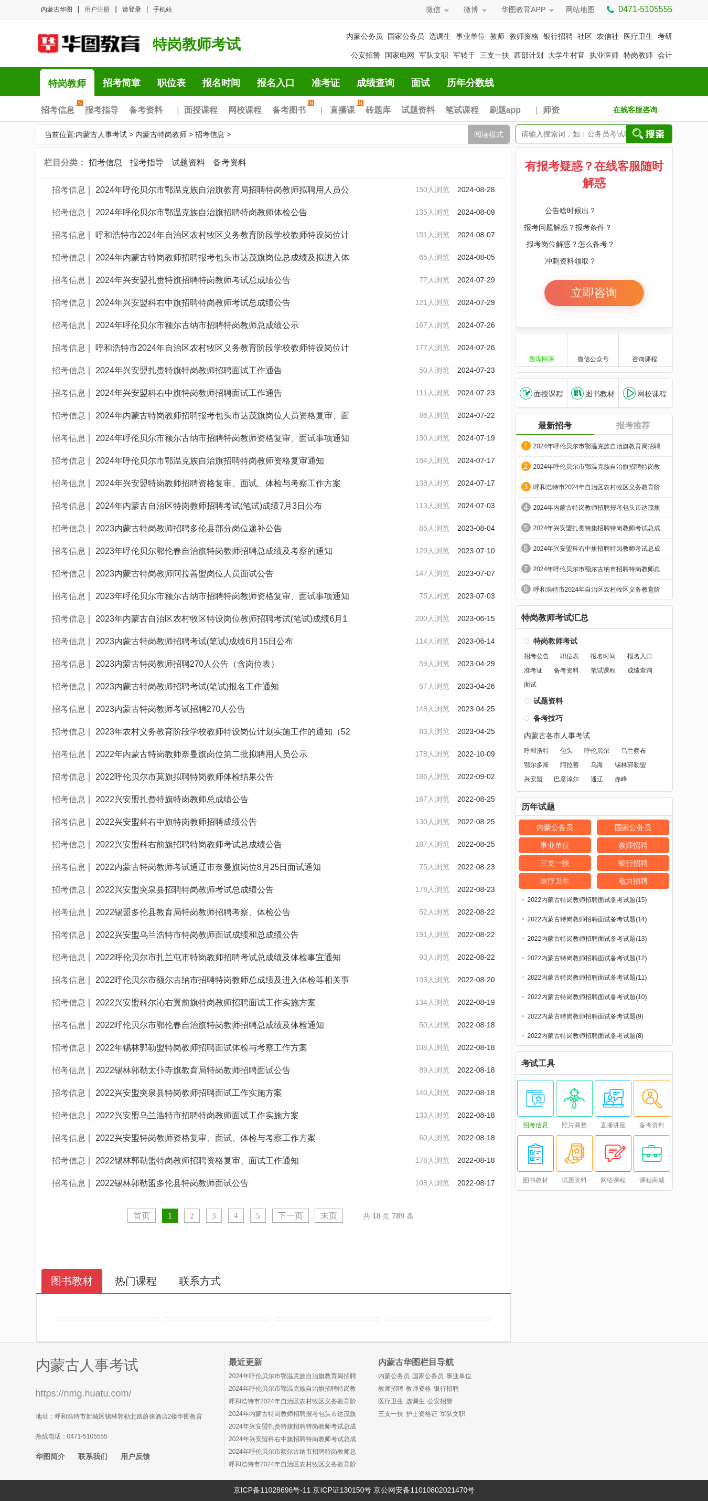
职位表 (171, 83)
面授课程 (201, 110)
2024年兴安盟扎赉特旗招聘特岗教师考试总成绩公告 (193, 280)
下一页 (290, 1215)
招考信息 (60, 110)
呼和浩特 (536, 750)
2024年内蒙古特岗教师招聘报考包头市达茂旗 (597, 507)
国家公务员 (406, 36)
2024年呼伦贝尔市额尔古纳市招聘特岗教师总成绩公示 (197, 325)
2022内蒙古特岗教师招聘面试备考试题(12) (587, 958)
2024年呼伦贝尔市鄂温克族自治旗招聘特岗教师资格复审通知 (209, 460)
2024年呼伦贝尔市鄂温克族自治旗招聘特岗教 (597, 466)
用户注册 (97, 9)
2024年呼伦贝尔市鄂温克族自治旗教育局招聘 (597, 446)
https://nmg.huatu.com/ (84, 1393)
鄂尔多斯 (536, 765)
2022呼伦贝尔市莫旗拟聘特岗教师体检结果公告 (184, 776)
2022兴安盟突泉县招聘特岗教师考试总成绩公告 (184, 889)
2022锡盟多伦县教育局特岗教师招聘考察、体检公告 (193, 912)
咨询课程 (644, 349)
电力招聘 (633, 881)
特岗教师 (638, 55)
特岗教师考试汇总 (554, 618)
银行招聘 (558, 36)
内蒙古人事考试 (101, 134)
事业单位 (470, 36)
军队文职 (433, 55)
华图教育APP (523, 9)
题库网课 (541, 349)
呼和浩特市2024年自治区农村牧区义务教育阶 (597, 487)
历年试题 (538, 807)
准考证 (326, 83)
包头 (566, 750)
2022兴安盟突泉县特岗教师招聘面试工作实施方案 (193, 1092)
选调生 (440, 36)
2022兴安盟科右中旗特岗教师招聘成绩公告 (176, 821)
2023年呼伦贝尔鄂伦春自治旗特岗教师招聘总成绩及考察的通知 (213, 551)
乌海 (597, 765)
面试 (420, 83)
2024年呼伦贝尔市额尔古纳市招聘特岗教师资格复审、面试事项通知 (222, 438)
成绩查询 (375, 83)
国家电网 (399, 55)
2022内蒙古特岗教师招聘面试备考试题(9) (585, 1016)
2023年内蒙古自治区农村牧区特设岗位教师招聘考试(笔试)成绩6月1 (221, 618)
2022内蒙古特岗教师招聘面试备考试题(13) (587, 938)
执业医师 (604, 55)
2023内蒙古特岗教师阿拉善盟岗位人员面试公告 (184, 573)
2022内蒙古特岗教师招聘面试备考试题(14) (587, 919)
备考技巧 (548, 718)
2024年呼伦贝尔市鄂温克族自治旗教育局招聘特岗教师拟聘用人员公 (222, 189)
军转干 (464, 55)
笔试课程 (462, 110)
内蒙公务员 (364, 36)
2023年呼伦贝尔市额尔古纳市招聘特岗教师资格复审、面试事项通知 (222, 596)
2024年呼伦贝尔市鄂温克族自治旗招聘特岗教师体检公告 (201, 212)
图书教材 (593, 393)
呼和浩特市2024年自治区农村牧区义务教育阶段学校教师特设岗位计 (222, 234)
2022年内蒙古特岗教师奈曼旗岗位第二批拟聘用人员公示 (201, 754)
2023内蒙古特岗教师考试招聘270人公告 (170, 709)
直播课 (345, 110)
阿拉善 (569, 765)
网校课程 (245, 110)
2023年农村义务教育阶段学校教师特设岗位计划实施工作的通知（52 (222, 731)
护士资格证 (421, 1414)
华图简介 (50, 1456)
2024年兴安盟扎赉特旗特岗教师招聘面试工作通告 (188, 370)
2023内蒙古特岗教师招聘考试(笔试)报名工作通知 (187, 686)
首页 (141, 1215)
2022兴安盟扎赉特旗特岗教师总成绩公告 (172, 799)
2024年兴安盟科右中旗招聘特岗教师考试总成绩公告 (193, 302)
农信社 (608, 36)
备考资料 (146, 110)
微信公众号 (593, 349)
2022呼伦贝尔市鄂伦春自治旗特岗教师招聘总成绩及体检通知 (209, 1025)
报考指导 (102, 110)
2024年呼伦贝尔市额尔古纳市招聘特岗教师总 (597, 569)
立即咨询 (594, 292)
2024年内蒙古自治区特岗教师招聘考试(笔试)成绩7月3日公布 (208, 505)
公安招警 (365, 55)
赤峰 (621, 779)
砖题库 (378, 110)
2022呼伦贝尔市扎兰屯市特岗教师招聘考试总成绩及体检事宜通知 (218, 957)
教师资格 (524, 36)
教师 (497, 36)
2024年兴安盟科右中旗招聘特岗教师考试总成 (597, 548)
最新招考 (555, 425)
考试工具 (538, 1063)
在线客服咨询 (635, 110)
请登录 (131, 9)
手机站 (162, 9)
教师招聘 (633, 845)
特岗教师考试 (197, 44)
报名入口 (276, 83)
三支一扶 (494, 55)
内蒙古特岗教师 (161, 134)
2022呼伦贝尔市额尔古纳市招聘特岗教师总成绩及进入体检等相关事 (222, 979)
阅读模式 (488, 134)
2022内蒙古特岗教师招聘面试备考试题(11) (587, 977)
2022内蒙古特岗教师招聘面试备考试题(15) (587, 900)
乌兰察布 (633, 750)
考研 (665, 36)
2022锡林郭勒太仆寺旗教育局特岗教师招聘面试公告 (193, 1070)
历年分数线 (470, 83)
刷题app (505, 110)
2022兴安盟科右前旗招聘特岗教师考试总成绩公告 (188, 844)
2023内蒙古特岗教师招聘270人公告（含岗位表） (187, 663)
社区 (584, 36)
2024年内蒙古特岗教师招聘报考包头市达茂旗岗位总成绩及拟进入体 (222, 257)
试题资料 (418, 110)
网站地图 (580, 9)
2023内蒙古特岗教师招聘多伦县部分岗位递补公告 (188, 528)
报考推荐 (633, 425)
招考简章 (122, 83)
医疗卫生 (638, 36)
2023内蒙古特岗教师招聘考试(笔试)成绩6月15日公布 (194, 641)
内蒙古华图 (56, 9)
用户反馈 (135, 1456)
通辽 (597, 779)
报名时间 (221, 83)
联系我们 (93, 1456)
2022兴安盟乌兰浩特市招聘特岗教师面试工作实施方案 (201, 1115)
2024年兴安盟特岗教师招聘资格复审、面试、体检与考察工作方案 (218, 483)
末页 (328, 1215)
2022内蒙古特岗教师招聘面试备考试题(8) (585, 1036)
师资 (551, 110)
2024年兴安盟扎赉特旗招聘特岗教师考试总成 (597, 528)
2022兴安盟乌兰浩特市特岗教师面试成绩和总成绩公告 (197, 934)
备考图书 (291, 110)
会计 (665, 55)
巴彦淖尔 (566, 779)
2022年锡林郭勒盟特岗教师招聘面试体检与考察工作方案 (205, 1047)
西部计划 (528, 55)
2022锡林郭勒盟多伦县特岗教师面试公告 (172, 1183)
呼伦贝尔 (596, 750)
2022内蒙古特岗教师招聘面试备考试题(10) (587, 997)
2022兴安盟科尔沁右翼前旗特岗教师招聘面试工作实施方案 (205, 1002)
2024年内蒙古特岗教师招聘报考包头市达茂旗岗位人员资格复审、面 (222, 415)
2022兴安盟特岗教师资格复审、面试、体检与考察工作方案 (205, 1137)
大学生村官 (566, 55)
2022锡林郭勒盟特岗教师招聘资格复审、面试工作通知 (197, 1160)
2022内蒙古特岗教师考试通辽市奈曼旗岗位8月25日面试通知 (208, 867)
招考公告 (536, 656)
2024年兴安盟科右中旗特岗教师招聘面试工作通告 (188, 393)
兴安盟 (533, 779)
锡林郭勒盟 (630, 765)
